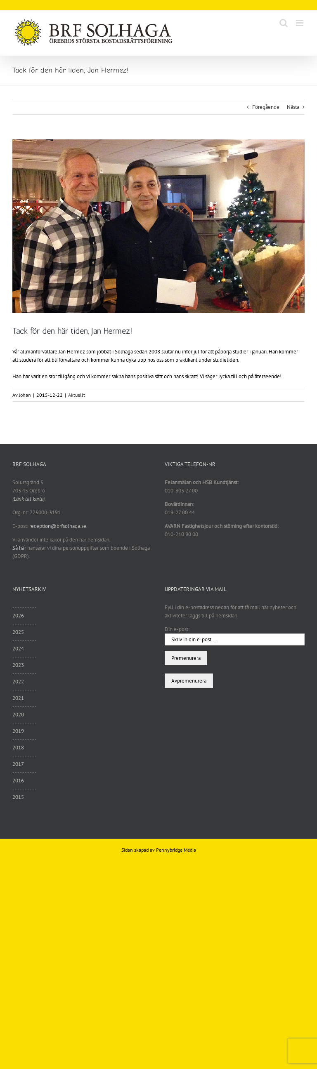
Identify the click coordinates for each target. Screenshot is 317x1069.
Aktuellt (76, 395)
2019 (18, 731)
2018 (18, 747)
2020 (18, 714)
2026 (18, 615)
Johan (25, 395)
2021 (18, 698)
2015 (18, 797)
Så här (19, 547)
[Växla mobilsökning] (283, 23)
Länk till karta (28, 498)
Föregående (265, 107)
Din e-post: (177, 629)
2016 (18, 780)
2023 (18, 665)
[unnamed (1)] (158, 226)
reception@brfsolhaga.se (57, 526)
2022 (18, 681)
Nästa (293, 107)
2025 (18, 632)
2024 (18, 648)
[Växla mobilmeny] (300, 23)
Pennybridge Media (176, 850)
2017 (18, 764)
